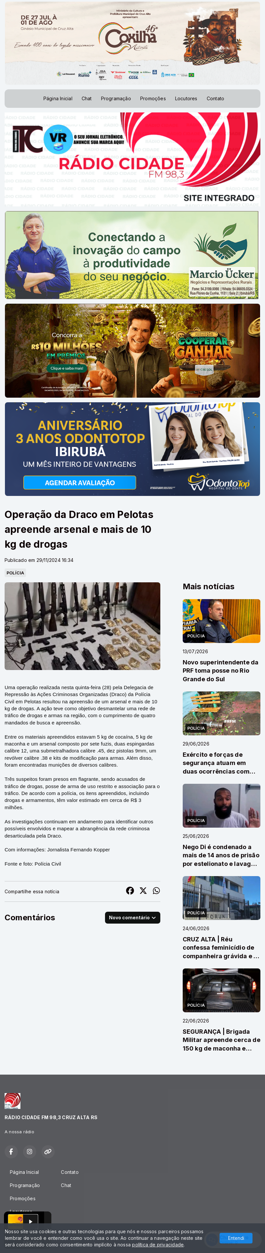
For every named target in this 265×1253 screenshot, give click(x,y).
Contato (215, 98)
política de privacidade (158, 1244)
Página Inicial (57, 98)
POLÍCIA (15, 572)
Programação (116, 98)
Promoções (153, 98)
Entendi (236, 1238)
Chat (87, 98)
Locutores (186, 98)
